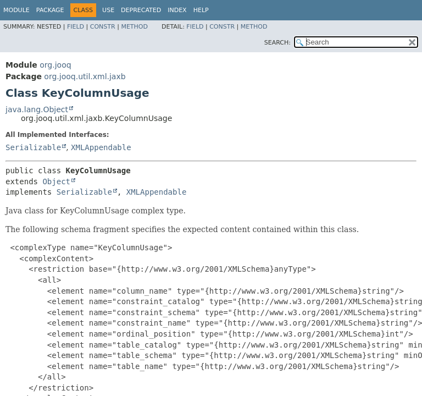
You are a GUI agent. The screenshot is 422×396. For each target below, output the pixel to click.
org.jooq (55, 65)
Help (201, 10)
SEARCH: (277, 42)
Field (75, 26)
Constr (102, 26)
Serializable (33, 147)
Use (108, 10)
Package (50, 10)
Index (177, 10)
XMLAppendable (101, 147)
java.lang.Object (36, 109)
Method (134, 26)
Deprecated (141, 10)
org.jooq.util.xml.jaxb (84, 76)
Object (56, 181)
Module (16, 10)
